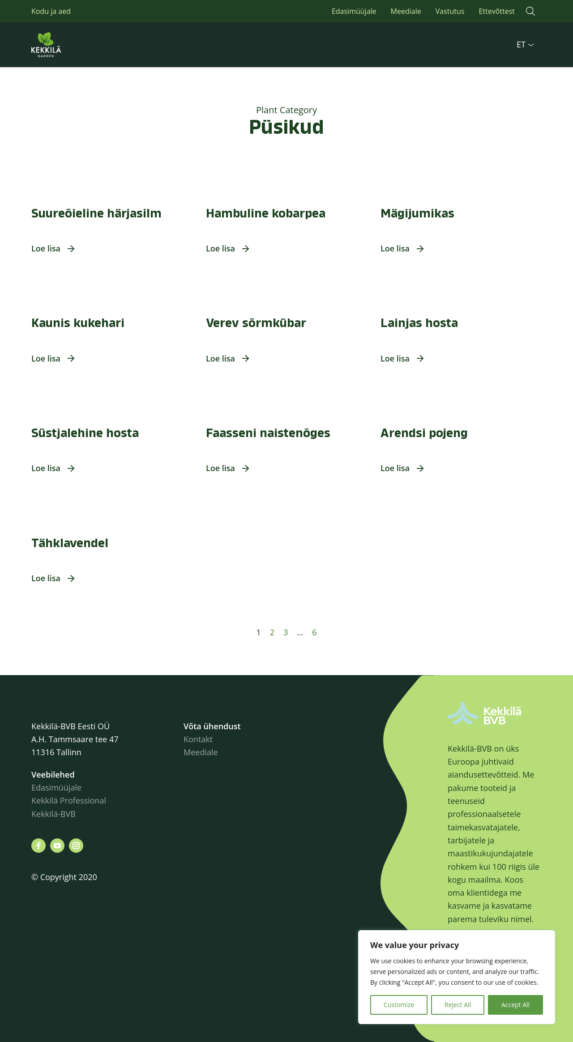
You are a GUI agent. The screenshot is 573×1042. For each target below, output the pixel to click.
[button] (530, 11)
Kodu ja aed (51, 11)
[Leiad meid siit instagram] (76, 845)
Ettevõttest (497, 11)
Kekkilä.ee (67, 44)
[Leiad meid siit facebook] (38, 845)
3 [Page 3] (285, 632)
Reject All (458, 1004)
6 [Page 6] (314, 632)
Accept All (515, 1004)
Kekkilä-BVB (53, 813)
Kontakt (198, 739)
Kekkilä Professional (69, 800)
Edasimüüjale (354, 11)
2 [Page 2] (272, 632)
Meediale (406, 11)
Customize (399, 1004)
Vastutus (450, 11)
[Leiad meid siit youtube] (57, 845)
